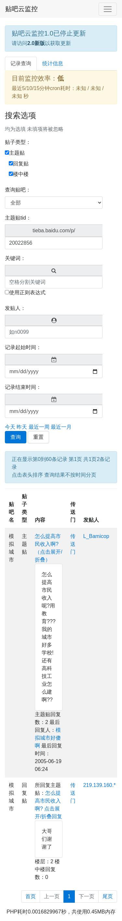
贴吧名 (11, 512)
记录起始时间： (23, 347)
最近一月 (61, 427)
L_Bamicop (96, 536)
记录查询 (20, 63)
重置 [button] (38, 437)
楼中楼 (19, 174)
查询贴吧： (18, 189)
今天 (10, 427)
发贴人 (91, 520)
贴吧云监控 (21, 8)
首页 (30, 896)
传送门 (72, 512)
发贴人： (15, 308)
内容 (40, 520)
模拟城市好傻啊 (48, 737)
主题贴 (15, 153)
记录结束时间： (23, 387)
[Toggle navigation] (108, 9)
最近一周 (39, 427)
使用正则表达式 (25, 292)
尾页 (107, 896)
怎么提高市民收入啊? (48, 800)
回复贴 (19, 163)
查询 (15, 437)
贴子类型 (24, 508)
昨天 (22, 427)
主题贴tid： (18, 218)
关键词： (15, 258)
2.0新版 (36, 43)
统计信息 (52, 63)
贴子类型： (18, 142)
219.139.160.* (99, 785)
